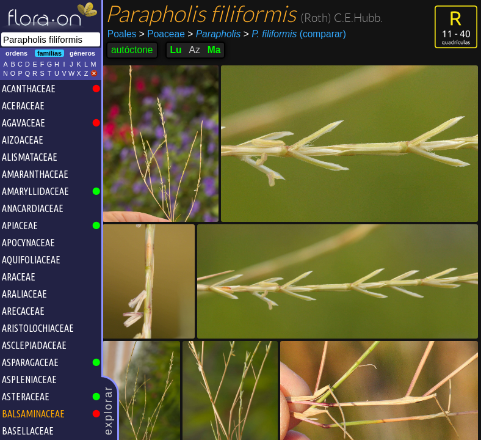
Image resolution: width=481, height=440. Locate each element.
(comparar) (295, 34)
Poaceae (162, 34)
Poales (122, 34)
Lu (176, 50)
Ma (214, 50)
